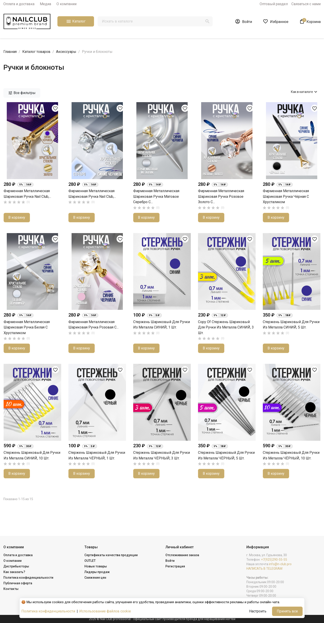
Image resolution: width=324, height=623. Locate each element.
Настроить (257, 611)
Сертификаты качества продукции (111, 555)
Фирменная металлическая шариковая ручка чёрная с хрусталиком (286, 196)
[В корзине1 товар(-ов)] (310, 21)
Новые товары (95, 566)
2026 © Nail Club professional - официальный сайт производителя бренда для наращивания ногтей (162, 619)
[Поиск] (155, 21)
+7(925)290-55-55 (274, 559)
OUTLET (90, 560)
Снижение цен (95, 577)
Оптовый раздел (274, 4)
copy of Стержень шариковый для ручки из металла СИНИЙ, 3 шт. (226, 327)
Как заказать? (14, 572)
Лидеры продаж (97, 572)
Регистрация (175, 566)
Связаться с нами (306, 4)
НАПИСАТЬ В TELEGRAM (264, 568)
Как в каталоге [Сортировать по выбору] (304, 91)
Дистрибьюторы (16, 566)
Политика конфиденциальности (28, 577)
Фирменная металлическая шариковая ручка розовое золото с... (221, 196)
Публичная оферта (17, 583)
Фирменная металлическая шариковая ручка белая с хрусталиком (27, 327)
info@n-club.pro (280, 564)
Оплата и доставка (18, 4)
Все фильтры (22, 93)
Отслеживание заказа (182, 555)
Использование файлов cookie (105, 611)
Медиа (45, 4)
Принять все (287, 611)
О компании (66, 4)
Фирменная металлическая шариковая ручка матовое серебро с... (156, 196)
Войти (170, 560)
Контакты (10, 589)
